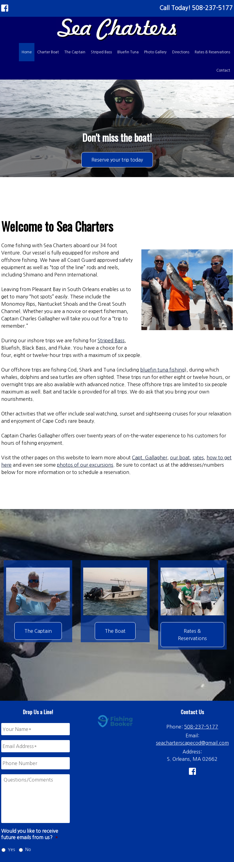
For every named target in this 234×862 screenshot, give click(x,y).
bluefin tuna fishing (162, 369)
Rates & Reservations (212, 52)
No (28, 849)
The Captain (74, 52)
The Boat (115, 631)
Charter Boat (48, 52)
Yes (11, 849)
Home (27, 52)
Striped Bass (101, 52)
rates (198, 457)
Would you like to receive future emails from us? (29, 834)
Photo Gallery (155, 52)
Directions (180, 52)
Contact (223, 70)
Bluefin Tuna (128, 52)
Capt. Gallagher (149, 457)
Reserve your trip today (117, 159)
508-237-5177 (201, 726)
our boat (180, 457)
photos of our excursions (85, 464)
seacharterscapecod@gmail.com (192, 742)
